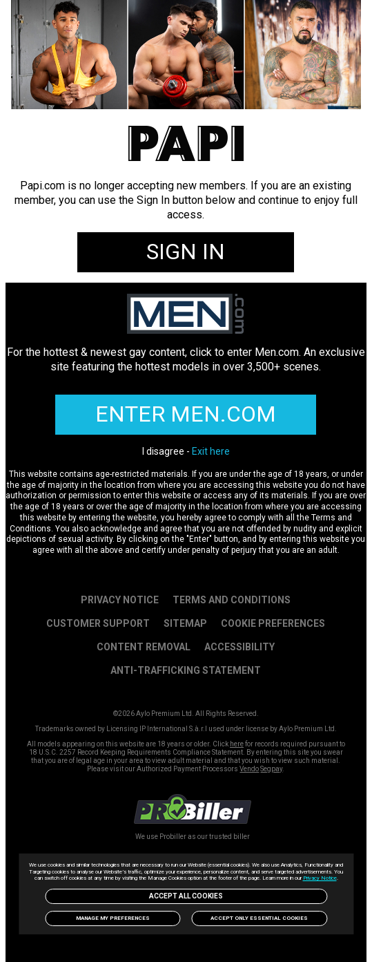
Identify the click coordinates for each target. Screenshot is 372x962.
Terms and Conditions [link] (232, 599)
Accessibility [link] (239, 646)
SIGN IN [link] (185, 251)
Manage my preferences (113, 918)
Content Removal (143, 646)
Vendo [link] (249, 769)
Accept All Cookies (186, 896)
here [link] (237, 744)
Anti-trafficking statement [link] (185, 670)
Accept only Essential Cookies (259, 918)
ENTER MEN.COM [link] (185, 414)
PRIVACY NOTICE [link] (120, 599)
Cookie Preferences (273, 623)
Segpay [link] (271, 769)
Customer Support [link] (98, 623)
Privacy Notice (320, 878)
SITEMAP (185, 623)
